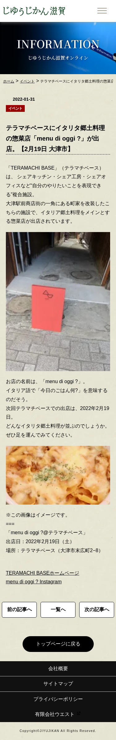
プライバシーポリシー (58, 699)
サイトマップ (58, 683)
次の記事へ (96, 609)
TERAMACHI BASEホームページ (42, 573)
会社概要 (58, 668)
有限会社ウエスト (58, 714)
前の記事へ (19, 609)
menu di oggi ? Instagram (34, 581)
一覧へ (58, 609)
